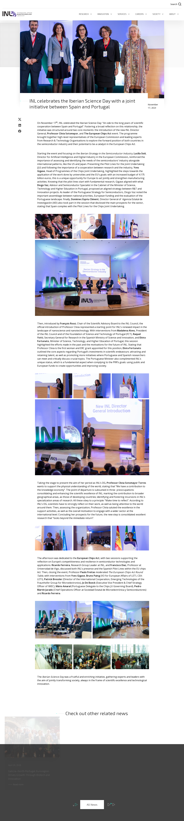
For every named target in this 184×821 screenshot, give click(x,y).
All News (92, 804)
